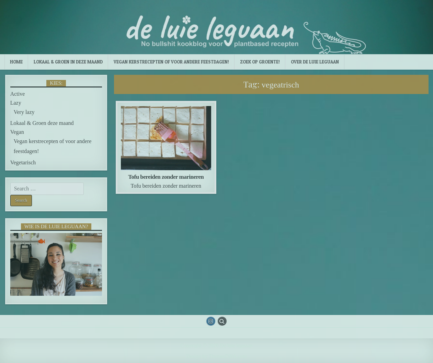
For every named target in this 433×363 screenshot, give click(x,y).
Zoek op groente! (260, 62)
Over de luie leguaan (315, 62)
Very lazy (24, 112)
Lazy (15, 103)
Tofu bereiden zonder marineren (166, 177)
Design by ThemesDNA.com (216, 356)
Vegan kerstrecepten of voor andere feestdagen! (171, 62)
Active (17, 94)
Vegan (17, 132)
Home (16, 62)
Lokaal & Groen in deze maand (68, 62)
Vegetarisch (23, 162)
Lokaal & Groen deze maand (42, 123)
